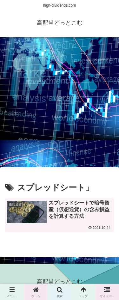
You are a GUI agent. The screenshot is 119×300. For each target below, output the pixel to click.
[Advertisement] (59, 104)
